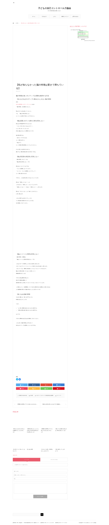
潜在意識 (47, 395)
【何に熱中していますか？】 (60, 450)
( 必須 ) (16, 471)
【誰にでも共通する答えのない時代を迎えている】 (61, 429)
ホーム (33, 16)
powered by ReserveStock (89, 40)
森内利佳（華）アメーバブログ (61, 522)
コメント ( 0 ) (26, 459)
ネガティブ (38, 395)
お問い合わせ (75, 16)
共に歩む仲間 (30, 449)
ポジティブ (43, 395)
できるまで (44, 16)
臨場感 (52, 395)
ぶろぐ (54, 16)
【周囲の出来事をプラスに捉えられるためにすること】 (47, 430)
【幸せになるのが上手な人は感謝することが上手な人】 (18, 430)
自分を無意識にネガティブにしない (24, 104)
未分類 (17, 23)
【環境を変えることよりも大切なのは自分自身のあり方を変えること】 (33, 430)
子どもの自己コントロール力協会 (54, 8)
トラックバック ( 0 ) (54, 459)
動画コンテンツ (65, 16)
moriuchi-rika (24, 395)
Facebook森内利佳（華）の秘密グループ (31, 522)
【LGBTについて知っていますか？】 (19, 450)
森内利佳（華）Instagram (17, 522)
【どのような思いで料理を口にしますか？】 (47, 450)
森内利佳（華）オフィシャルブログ (47, 522)
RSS (14, 2)
